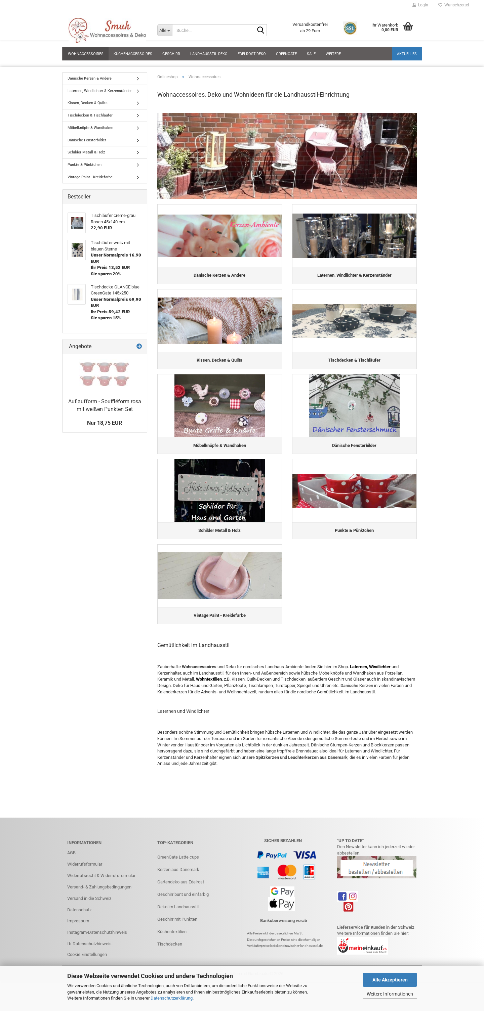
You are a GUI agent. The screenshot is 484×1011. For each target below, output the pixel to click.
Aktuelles (407, 54)
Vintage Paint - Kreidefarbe (90, 177)
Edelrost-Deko (252, 54)
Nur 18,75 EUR (104, 423)
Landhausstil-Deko (209, 54)
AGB (71, 872)
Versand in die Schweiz (89, 918)
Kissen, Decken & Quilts (88, 103)
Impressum (78, 941)
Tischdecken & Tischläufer (90, 115)
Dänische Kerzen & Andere (90, 78)
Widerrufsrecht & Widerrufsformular (101, 895)
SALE (311, 54)
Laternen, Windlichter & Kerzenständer (100, 91)
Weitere (333, 54)
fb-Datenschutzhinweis (89, 963)
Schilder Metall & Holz (86, 152)
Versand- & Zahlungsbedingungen (99, 906)
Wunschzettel (453, 5)
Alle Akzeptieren (390, 979)
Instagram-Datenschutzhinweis (97, 952)
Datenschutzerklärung (172, 998)
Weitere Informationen (390, 994)
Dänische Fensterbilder (87, 140)
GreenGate (286, 54)
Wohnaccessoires (86, 54)
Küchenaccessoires (133, 54)
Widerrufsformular (84, 883)
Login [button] (420, 5)
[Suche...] (164, 30)
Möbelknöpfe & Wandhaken (90, 128)
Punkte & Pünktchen (85, 165)
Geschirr (171, 54)
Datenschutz (79, 929)
